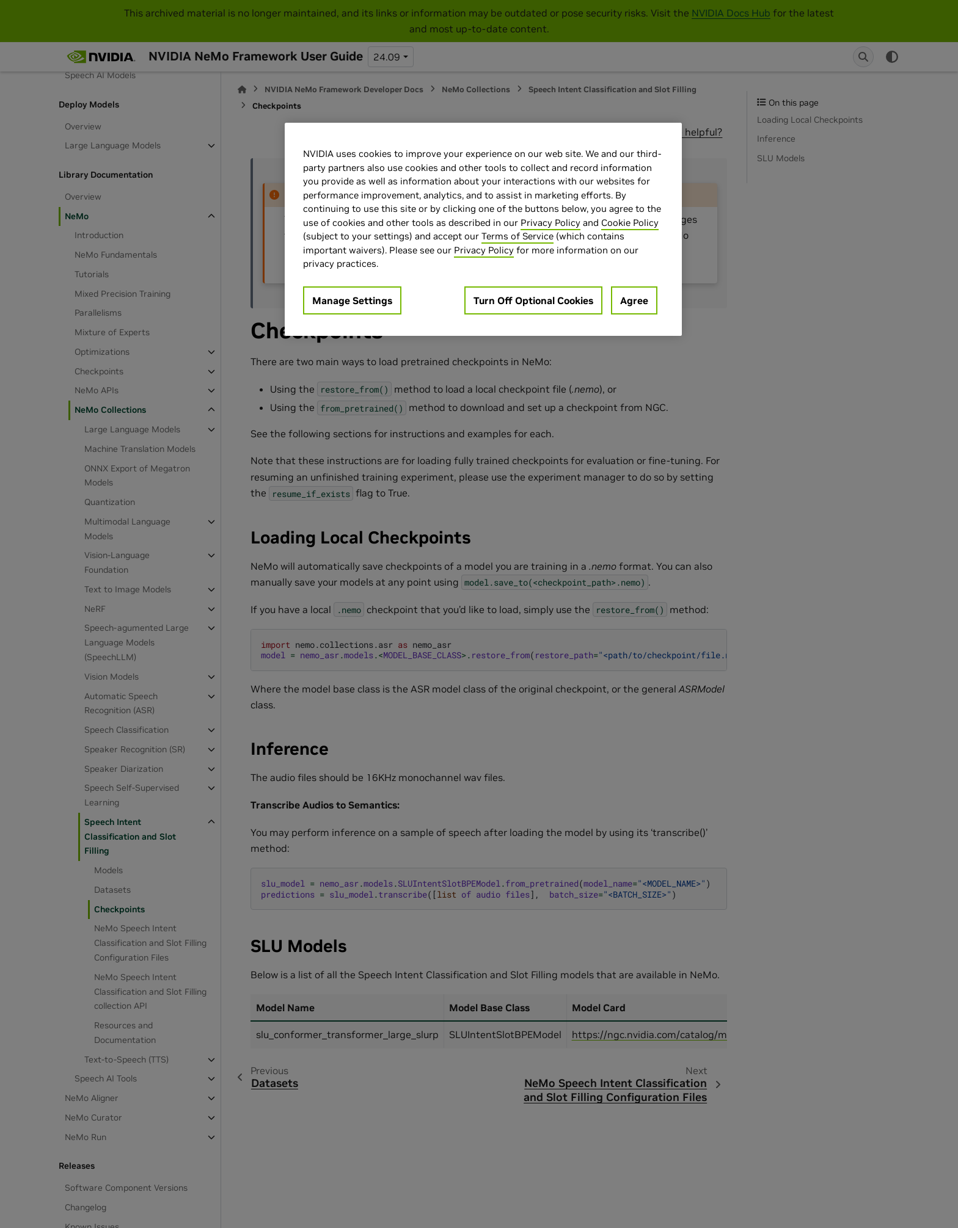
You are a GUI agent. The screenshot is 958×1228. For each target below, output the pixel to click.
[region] (483, 229)
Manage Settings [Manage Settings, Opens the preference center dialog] (352, 300)
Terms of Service (517, 236)
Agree (634, 300)
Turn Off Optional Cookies (533, 300)
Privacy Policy (550, 222)
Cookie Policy (630, 222)
